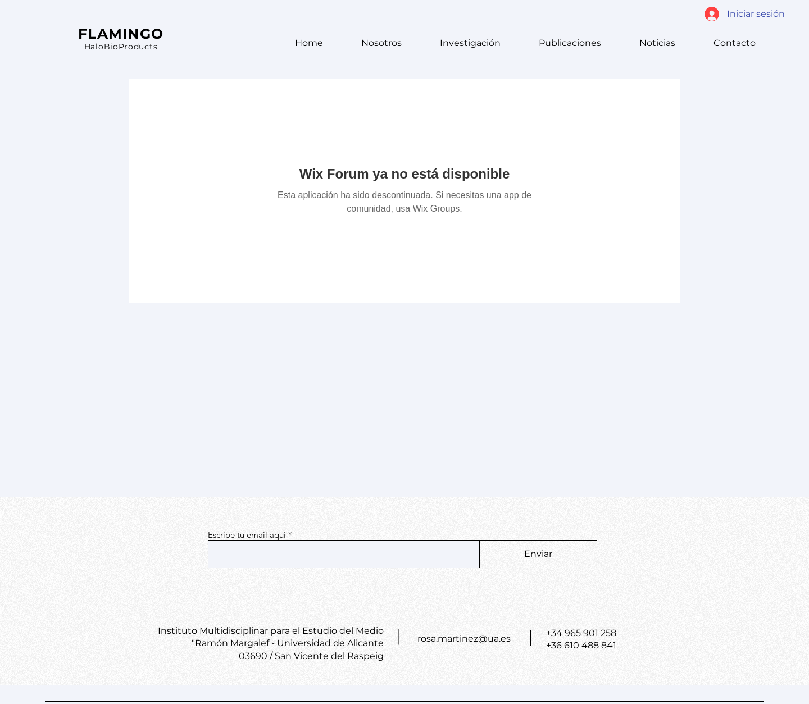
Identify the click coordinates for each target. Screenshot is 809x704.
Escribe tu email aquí (247, 535)
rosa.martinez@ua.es (464, 638)
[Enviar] (538, 554)
